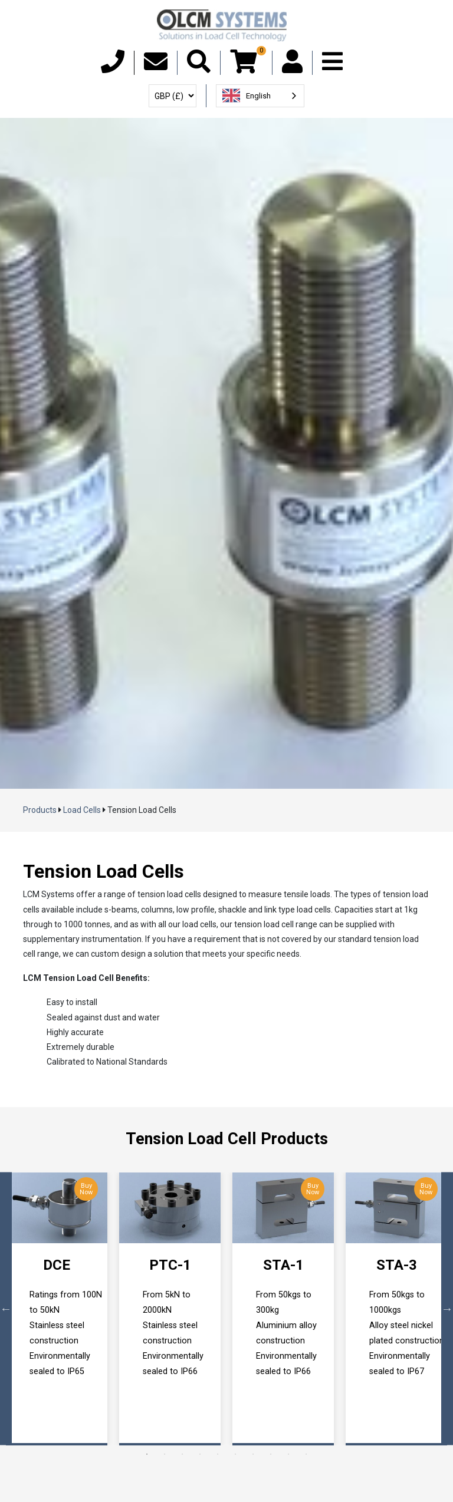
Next (447, 1308)
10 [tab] (306, 1454)
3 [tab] (182, 1454)
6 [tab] (235, 1454)
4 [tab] (200, 1454)
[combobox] (260, 95)
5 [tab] (218, 1454)
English (246, 95)
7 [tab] (253, 1454)
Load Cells (82, 810)
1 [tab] (147, 1454)
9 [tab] (288, 1454)
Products (40, 810)
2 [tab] (164, 1454)
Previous (6, 1308)
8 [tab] (271, 1454)
